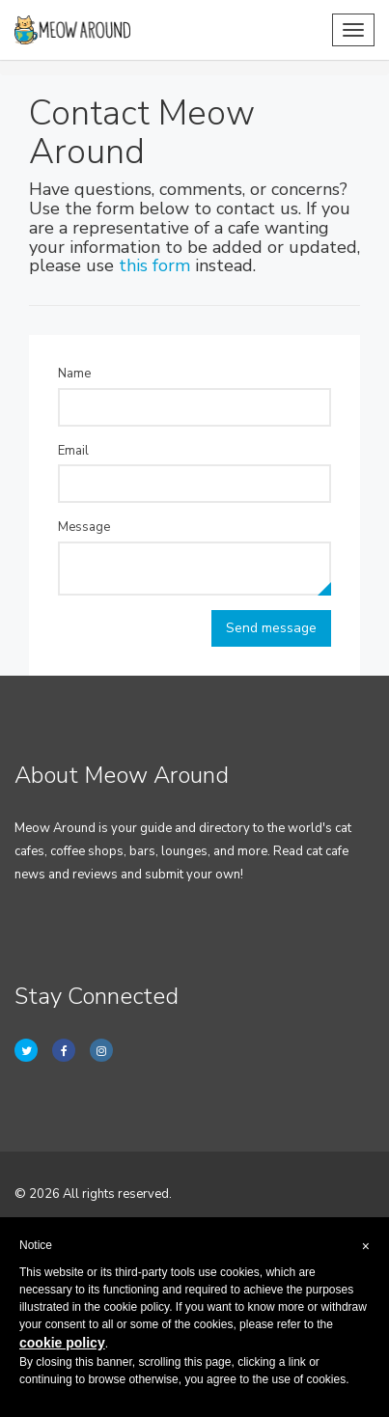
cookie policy (62, 1342)
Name (74, 373)
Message (84, 527)
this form (154, 265)
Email (73, 450)
